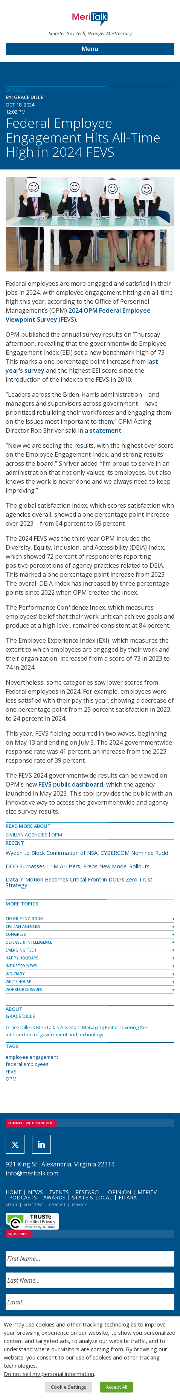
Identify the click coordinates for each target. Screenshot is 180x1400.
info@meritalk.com (32, 1173)
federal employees (27, 1064)
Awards (54, 1197)
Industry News (21, 965)
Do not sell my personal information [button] (49, 1374)
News (35, 1192)
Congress (16, 934)
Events (59, 1192)
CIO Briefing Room (25, 918)
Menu (90, 49)
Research (88, 1192)
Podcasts (23, 1197)
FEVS (11, 1071)
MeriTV (147, 1192)
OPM (56, 834)
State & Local (92, 1197)
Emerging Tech (21, 950)
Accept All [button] (116, 1387)
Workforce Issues (24, 989)
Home (13, 1192)
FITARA (128, 1197)
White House (18, 981)
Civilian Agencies (26, 834)
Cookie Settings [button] (68, 1387)
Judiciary (15, 973)
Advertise (33, 1204)
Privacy (79, 1204)
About (11, 1204)
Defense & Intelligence (29, 942)
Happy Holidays (22, 958)
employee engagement (32, 1057)
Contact (57, 1204)
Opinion (119, 1192)
